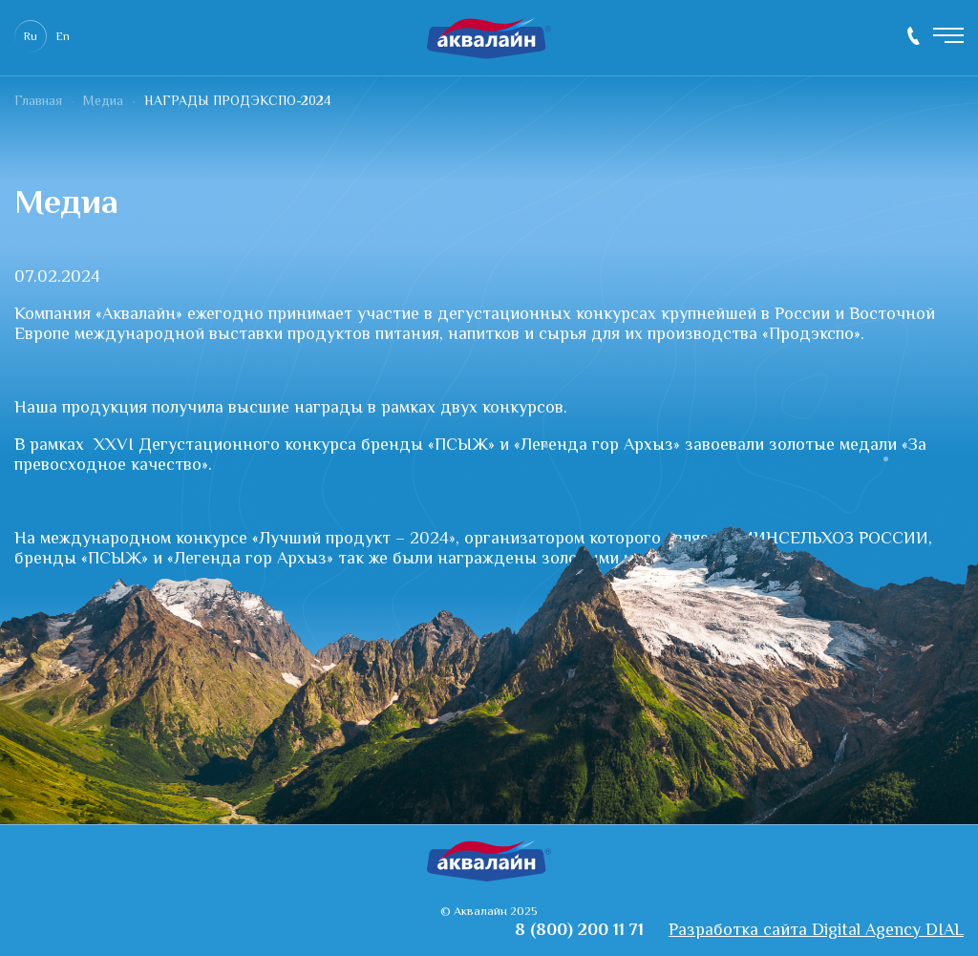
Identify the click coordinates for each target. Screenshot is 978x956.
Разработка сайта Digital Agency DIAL (816, 932)
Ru (30, 38)
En (63, 38)
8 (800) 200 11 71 (913, 36)
